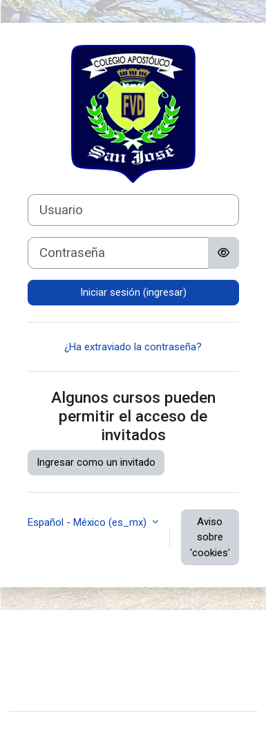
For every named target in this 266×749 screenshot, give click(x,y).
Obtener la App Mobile (69, 676)
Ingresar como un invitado (96, 462)
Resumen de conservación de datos (101, 655)
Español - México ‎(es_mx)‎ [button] (88, 522)
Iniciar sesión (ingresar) (133, 292)
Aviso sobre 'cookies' (210, 537)
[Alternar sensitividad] (223, 253)
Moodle (105, 730)
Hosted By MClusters (67, 691)
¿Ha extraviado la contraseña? (133, 347)
